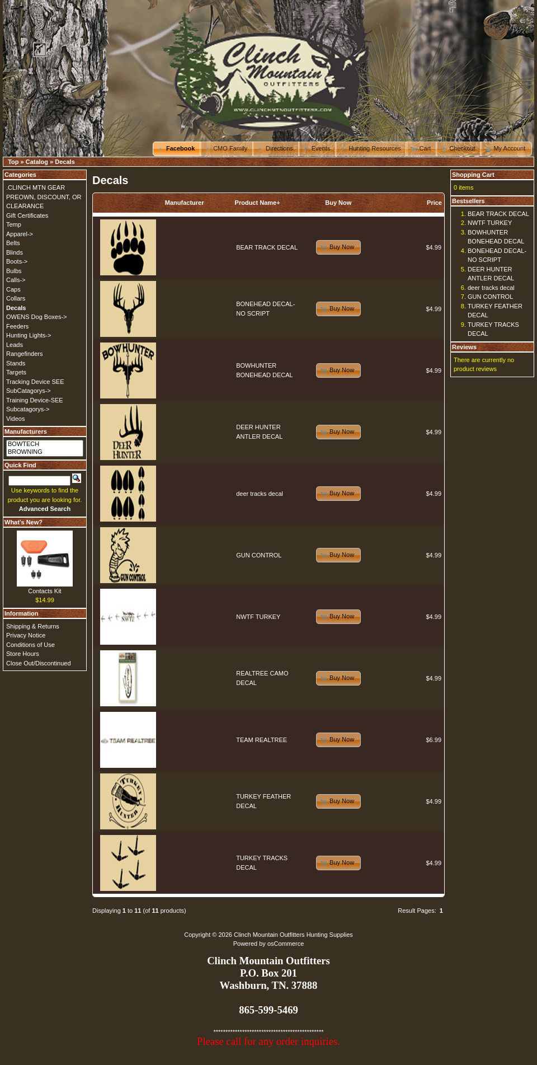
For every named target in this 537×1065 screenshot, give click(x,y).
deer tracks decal (259, 493)
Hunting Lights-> (28, 335)
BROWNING (45, 452)
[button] (177, 149)
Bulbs (14, 271)
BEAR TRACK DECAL (267, 247)
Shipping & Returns (32, 626)
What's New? (23, 522)
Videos (15, 418)
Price (434, 202)
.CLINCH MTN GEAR (35, 187)
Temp (13, 224)
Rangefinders (24, 353)
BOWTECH (45, 444)
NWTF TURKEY (258, 616)
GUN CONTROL (258, 555)
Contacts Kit (44, 591)
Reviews (464, 347)
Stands (15, 363)
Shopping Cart (473, 174)
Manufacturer (184, 202)
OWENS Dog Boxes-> (36, 316)
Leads (14, 344)
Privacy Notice (25, 635)
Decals (64, 161)
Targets (16, 372)
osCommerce (285, 943)
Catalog (37, 161)
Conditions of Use (30, 644)
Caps (13, 289)
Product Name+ (257, 202)
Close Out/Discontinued (38, 663)
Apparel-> (19, 234)
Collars (15, 298)
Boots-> (16, 261)
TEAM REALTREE (261, 739)
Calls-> (16, 279)
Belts (13, 243)
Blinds (14, 252)
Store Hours (22, 653)
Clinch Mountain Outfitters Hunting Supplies (293, 934)
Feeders (17, 326)
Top (13, 161)
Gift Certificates (27, 215)
